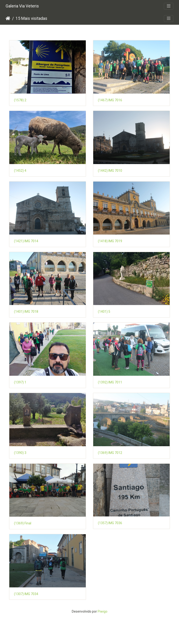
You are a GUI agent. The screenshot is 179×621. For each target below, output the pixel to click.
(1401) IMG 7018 (26, 311)
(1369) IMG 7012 (110, 453)
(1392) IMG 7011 (110, 382)
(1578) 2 (20, 100)
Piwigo (102, 611)
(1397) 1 (20, 382)
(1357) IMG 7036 (110, 523)
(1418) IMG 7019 (110, 241)
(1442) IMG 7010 (110, 170)
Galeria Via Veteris (22, 6)
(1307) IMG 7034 (26, 594)
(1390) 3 (20, 453)
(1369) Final (22, 523)
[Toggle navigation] (168, 6)
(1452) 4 (20, 170)
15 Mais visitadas (31, 18)
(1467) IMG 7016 (110, 100)
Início (8, 18)
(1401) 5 (104, 311)
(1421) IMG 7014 (26, 241)
